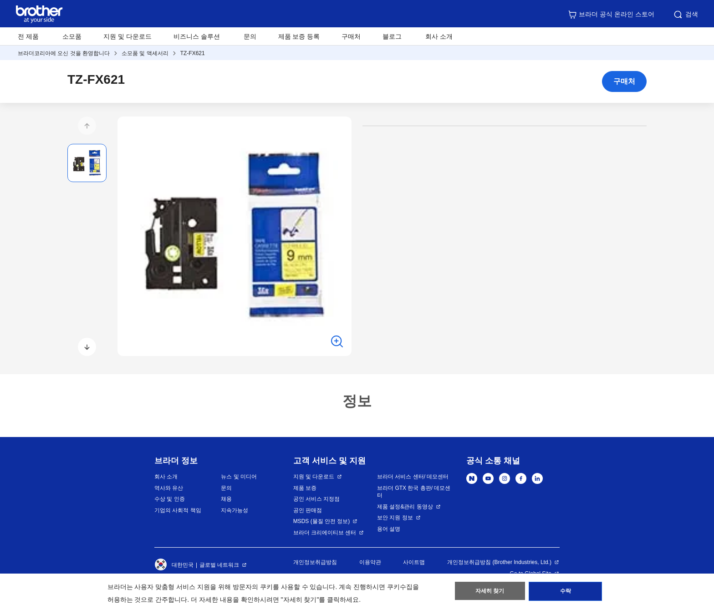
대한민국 (174, 565)
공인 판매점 (307, 510)
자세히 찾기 (489, 593)
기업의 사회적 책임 (177, 510)
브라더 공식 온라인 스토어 (611, 14)
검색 (685, 14)
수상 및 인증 (169, 499)
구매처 (351, 36)
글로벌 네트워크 (219, 565)
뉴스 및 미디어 (239, 476)
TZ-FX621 (192, 53)
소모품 (72, 36)
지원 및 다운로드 (127, 36)
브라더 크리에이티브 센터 (325, 532)
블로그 (392, 36)
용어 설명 (388, 529)
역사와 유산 (168, 488)
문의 (250, 36)
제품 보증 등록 (299, 36)
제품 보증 (304, 488)
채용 (226, 499)
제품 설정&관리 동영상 (405, 506)
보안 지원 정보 (395, 517)
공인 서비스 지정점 (316, 499)
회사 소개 (166, 476)
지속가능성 (234, 510)
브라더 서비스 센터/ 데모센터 (413, 476)
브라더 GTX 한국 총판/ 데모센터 (413, 492)
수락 (565, 593)
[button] (87, 126)
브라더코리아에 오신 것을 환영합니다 (64, 53)
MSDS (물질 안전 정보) (321, 521)
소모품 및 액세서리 (145, 53)
